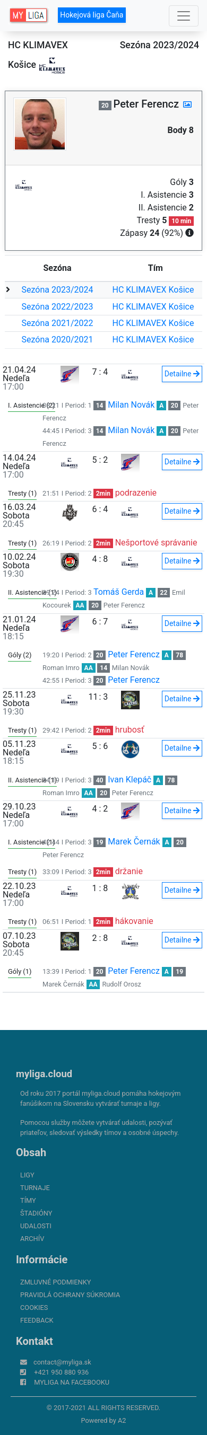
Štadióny (36, 1213)
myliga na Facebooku (71, 1382)
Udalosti (35, 1226)
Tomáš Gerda (118, 592)
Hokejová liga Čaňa (91, 15)
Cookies (34, 1307)
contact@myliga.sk (62, 1362)
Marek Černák (134, 842)
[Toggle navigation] (184, 16)
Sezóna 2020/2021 (57, 339)
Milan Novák (131, 405)
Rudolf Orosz (121, 984)
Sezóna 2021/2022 (57, 323)
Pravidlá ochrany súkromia (70, 1295)
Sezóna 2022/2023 (57, 307)
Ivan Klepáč (129, 779)
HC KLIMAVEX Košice (153, 290)
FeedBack (37, 1320)
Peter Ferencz (124, 605)
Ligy (27, 1175)
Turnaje (35, 1188)
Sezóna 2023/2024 (57, 290)
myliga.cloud (44, 1073)
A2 (122, 1420)
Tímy (28, 1200)
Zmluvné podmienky (55, 1282)
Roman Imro (61, 668)
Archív (32, 1239)
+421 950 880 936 (61, 1372)
